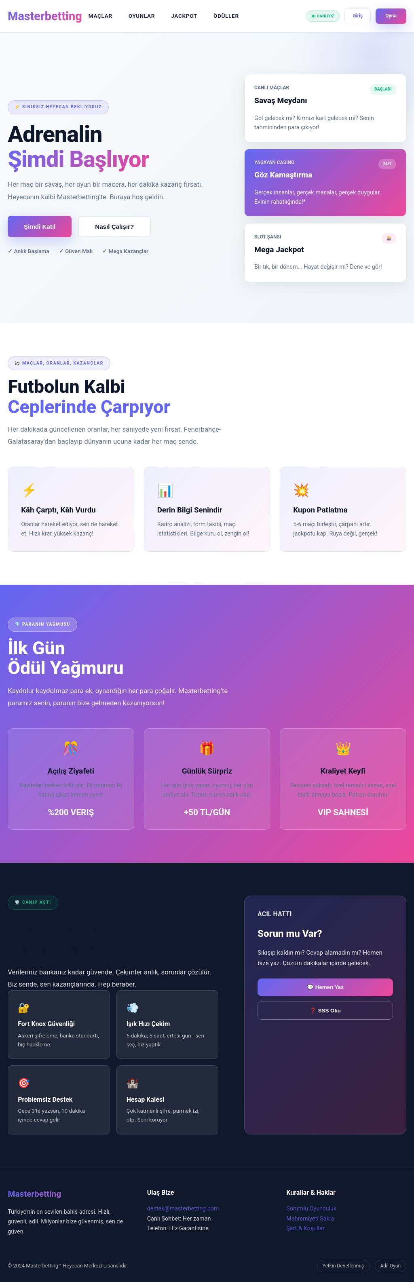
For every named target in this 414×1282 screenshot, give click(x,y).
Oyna (390, 16)
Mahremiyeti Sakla (310, 1218)
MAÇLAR (100, 16)
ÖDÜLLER (226, 16)
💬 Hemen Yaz (325, 987)
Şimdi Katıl (39, 226)
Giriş (358, 16)
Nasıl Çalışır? (114, 226)
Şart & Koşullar (305, 1228)
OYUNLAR (142, 16)
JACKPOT (184, 16)
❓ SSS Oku (325, 1011)
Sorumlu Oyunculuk (311, 1208)
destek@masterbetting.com (183, 1208)
